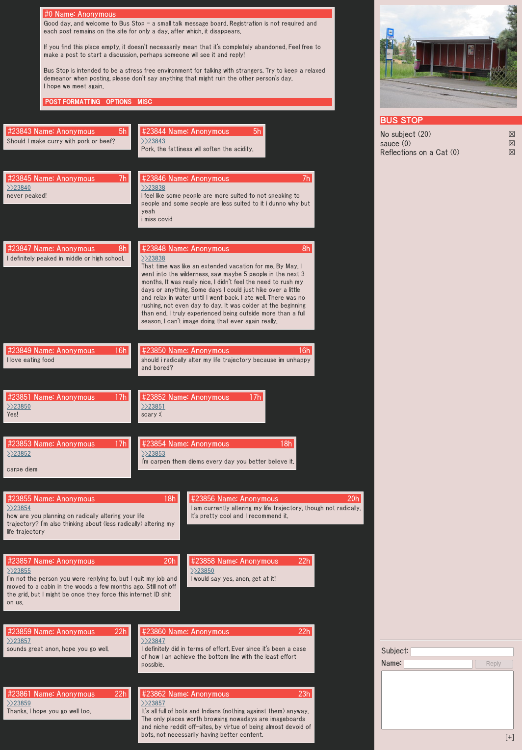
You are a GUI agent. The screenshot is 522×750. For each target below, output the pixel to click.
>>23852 (19, 453)
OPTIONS (118, 102)
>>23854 (19, 508)
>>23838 (153, 187)
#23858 (203, 561)
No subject (399, 134)
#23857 (19, 561)
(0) (406, 143)
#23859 (19, 631)
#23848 (154, 248)
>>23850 (19, 406)
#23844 (154, 131)
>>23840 (19, 187)
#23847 (19, 248)
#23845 (19, 178)
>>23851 (153, 406)
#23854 (154, 443)
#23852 (154, 397)
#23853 (19, 443)
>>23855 (19, 571)
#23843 (19, 131)
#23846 (154, 178)
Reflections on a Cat (414, 152)
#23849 (19, 350)
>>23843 (153, 141)
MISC (144, 102)
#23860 (154, 631)
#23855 (19, 498)
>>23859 (19, 703)
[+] (509, 737)
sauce (389, 143)
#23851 (19, 397)
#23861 (19, 694)
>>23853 (153, 453)
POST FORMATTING (72, 102)
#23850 (154, 350)
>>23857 (19, 641)
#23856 (203, 498)
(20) (424, 134)
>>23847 (153, 641)
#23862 (154, 694)
